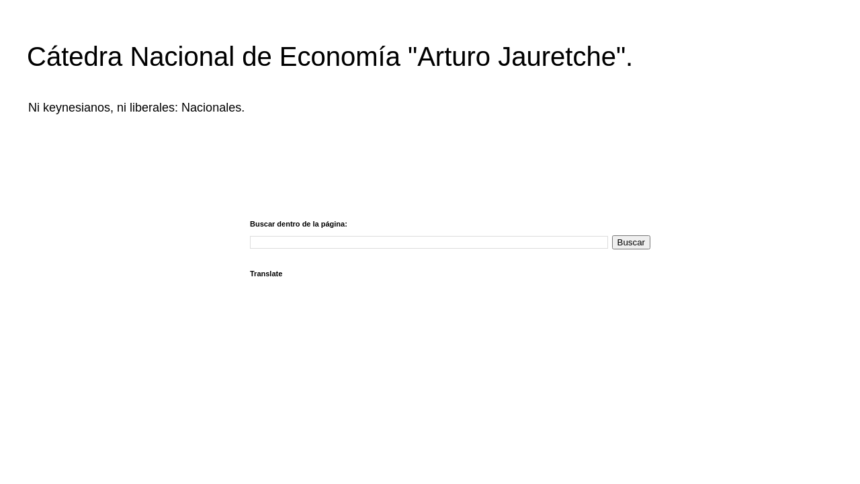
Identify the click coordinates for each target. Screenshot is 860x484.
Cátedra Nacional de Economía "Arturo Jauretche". (330, 56)
